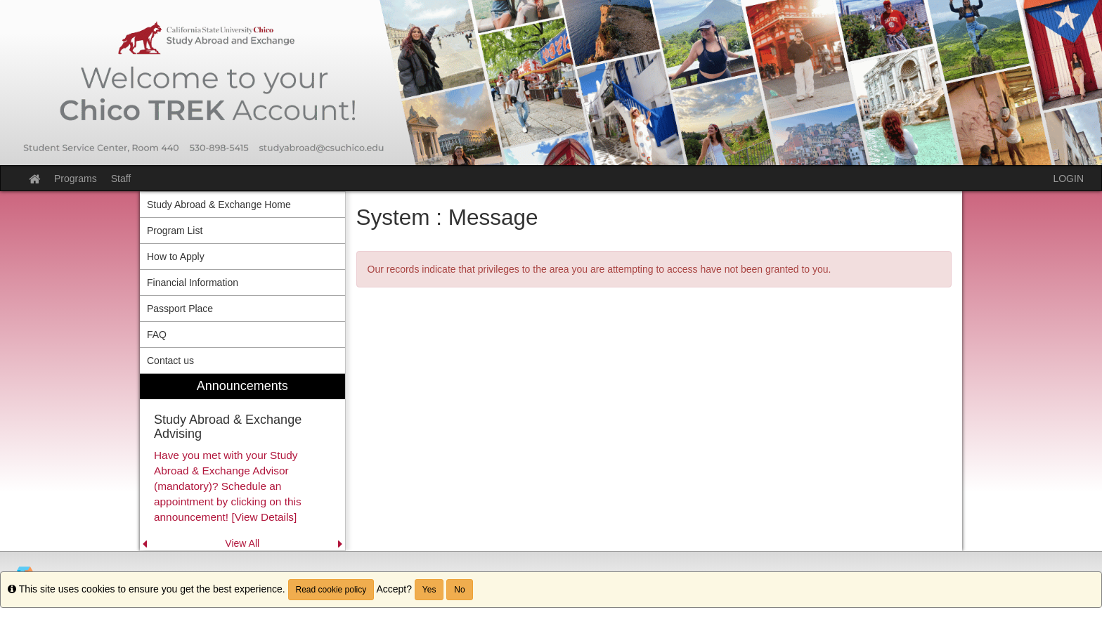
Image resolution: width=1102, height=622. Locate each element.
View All (242, 543)
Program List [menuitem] (174, 230)
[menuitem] (242, 462)
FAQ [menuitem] (157, 334)
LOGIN (1068, 178)
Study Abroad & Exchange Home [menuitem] (219, 204)
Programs (75, 178)
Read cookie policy (331, 590)
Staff (121, 178)
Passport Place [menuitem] (180, 308)
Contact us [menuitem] (170, 360)
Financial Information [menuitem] (192, 282)
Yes (429, 590)
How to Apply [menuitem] (176, 256)
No (459, 590)
